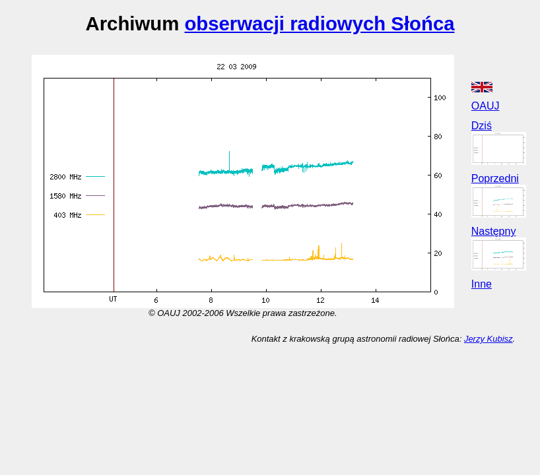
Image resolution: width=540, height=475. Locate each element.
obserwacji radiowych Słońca (319, 23)
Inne (481, 284)
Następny (493, 231)
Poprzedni (495, 178)
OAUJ (485, 105)
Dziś (481, 125)
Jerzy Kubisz (488, 339)
